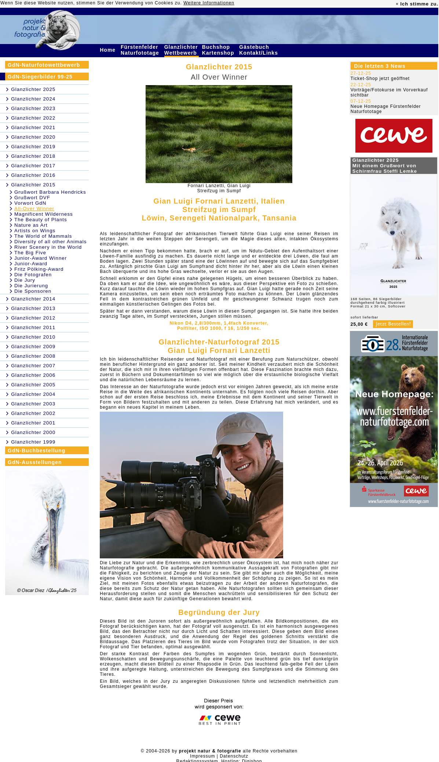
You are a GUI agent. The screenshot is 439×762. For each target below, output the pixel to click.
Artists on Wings (34, 230)
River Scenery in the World (48, 247)
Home (108, 50)
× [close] (397, 4)
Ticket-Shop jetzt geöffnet (380, 78)
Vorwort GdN (30, 203)
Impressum (202, 756)
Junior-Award (30, 263)
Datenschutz (234, 756)
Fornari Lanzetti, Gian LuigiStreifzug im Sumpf (218, 188)
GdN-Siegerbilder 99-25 (40, 77)
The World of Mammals (43, 236)
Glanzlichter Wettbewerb (181, 50)
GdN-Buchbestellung (36, 450)
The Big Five (30, 252)
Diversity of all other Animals (50, 241)
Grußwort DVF (32, 197)
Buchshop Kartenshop (219, 50)
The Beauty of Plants (40, 219)
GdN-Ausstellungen (35, 462)
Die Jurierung (31, 285)
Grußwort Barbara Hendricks (50, 192)
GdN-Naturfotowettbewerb (44, 65)
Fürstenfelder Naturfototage (141, 50)
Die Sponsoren (32, 291)
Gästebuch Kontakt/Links (259, 50)
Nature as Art (31, 225)
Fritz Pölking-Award (38, 269)
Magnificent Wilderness (43, 214)
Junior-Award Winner (40, 258)
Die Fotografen (33, 274)
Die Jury (24, 280)
